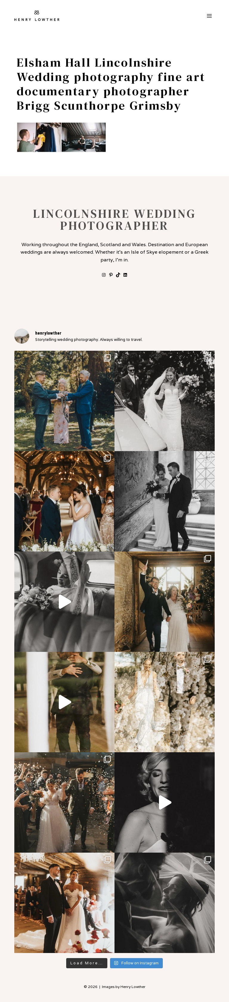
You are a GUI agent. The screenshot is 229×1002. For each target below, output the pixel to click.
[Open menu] (209, 15)
